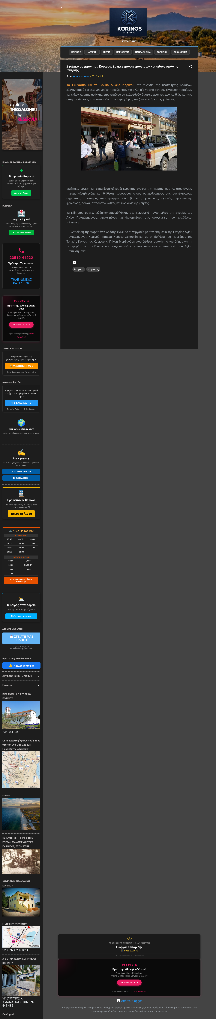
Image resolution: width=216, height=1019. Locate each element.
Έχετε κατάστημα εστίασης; (129, 991)
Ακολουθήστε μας (21, 665)
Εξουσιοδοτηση (21, 478)
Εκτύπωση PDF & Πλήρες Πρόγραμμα (21, 580)
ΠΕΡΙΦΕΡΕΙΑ (122, 52)
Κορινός (93, 269)
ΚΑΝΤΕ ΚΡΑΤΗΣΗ (129, 982)
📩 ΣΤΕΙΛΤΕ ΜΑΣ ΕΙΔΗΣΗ (21, 638)
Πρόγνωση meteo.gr (21, 616)
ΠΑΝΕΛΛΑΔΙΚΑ (143, 52)
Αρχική (79, 269)
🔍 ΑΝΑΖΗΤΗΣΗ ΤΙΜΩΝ (21, 366)
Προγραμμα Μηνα (21, 232)
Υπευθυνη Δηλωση (21, 471)
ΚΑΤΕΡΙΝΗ (92, 52)
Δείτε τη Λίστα (21, 193)
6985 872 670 (129, 950)
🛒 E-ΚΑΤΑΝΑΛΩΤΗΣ (21, 403)
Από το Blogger (129, 1001)
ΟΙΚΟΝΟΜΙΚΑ (180, 52)
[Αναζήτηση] (196, 8)
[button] (190, 67)
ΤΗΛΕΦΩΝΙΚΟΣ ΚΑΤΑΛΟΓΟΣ (21, 281)
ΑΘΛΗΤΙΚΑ (162, 52)
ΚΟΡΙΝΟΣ (76, 52)
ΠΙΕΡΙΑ (106, 52)
